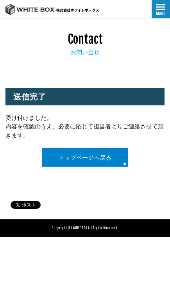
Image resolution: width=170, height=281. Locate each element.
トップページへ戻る (85, 157)
